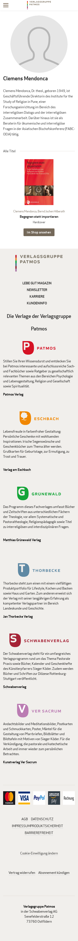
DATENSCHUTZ (42, 819)
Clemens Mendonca (25, 211)
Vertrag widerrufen (22, 872)
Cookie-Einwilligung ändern (39, 853)
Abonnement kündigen (53, 872)
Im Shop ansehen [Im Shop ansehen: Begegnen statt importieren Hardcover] (39, 232)
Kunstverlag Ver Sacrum (20, 762)
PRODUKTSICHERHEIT (46, 826)
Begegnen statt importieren (39, 216)
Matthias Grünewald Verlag (22, 540)
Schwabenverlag (14, 687)
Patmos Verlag (13, 394)
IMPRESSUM (21, 826)
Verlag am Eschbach (17, 469)
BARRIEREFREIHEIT (39, 833)
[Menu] (6, 6)
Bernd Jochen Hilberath (51, 211)
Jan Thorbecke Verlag (18, 616)
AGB (24, 819)
